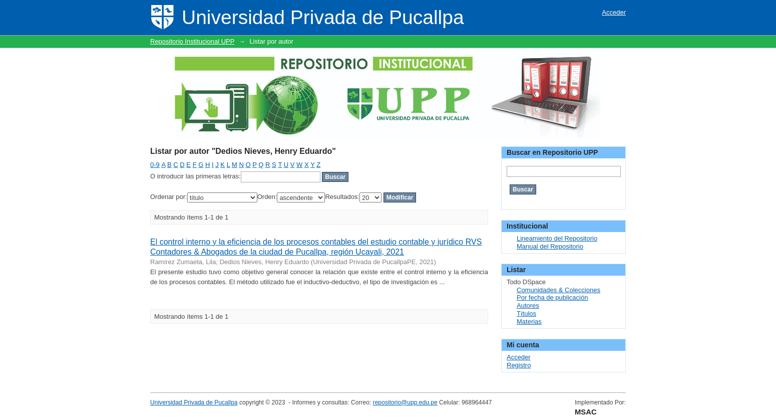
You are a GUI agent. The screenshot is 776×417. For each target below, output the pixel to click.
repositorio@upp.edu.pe (405, 402)
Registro (519, 365)
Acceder (614, 12)
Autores (528, 305)
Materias (529, 321)
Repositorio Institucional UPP (192, 41)
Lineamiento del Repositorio (557, 238)
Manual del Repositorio (550, 246)
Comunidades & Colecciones (558, 290)
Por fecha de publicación (552, 297)
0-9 (155, 164)
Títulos (526, 313)
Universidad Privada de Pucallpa (194, 402)
